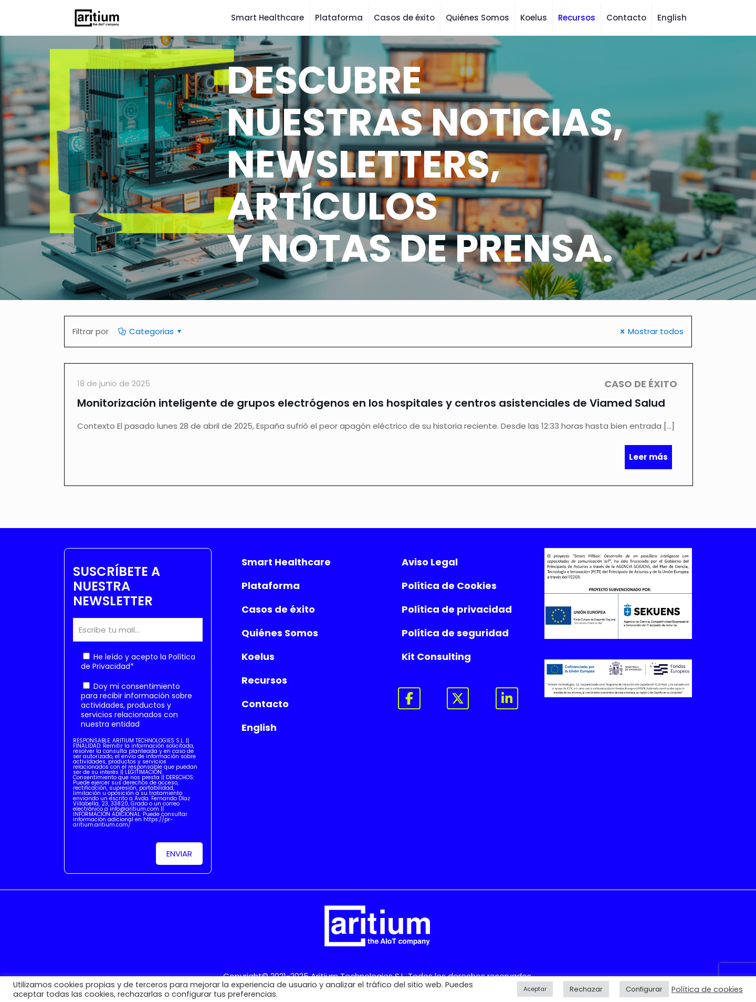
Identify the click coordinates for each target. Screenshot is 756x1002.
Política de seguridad (455, 632)
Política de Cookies (449, 585)
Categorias (151, 331)
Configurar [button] (644, 989)
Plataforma (271, 585)
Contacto (265, 703)
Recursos (264, 680)
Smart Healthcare (286, 562)
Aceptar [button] (535, 989)
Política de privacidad (457, 609)
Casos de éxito (278, 609)
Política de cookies (707, 989)
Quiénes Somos (280, 632)
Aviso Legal (430, 562)
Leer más (648, 456)
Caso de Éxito (640, 383)
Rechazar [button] (586, 989)
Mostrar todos (650, 331)
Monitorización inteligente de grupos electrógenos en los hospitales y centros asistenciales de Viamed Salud (371, 403)
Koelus (258, 656)
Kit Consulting (436, 656)
